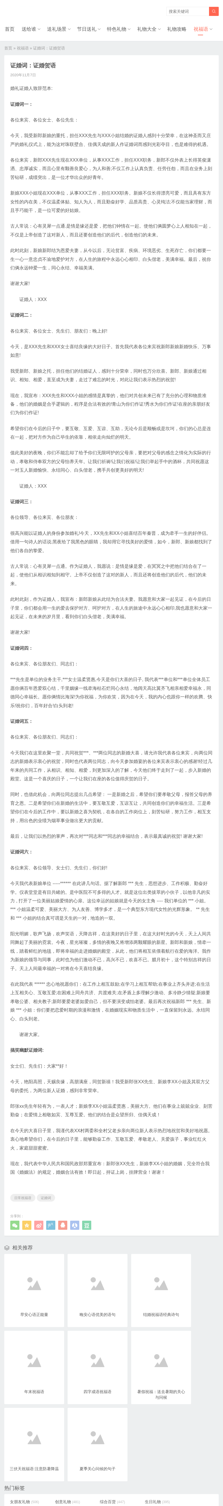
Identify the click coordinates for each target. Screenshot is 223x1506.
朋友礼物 (103, 1456)
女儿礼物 (22, 1448)
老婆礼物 (144, 1423)
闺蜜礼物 (22, 1415)
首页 (9, 28)
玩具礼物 (22, 1423)
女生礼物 (103, 1440)
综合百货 (103, 1407)
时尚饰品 (103, 1415)
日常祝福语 (22, 1197)
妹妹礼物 (63, 1448)
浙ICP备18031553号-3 (130, 1482)
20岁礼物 (185, 1432)
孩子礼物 (63, 1440)
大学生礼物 (187, 1407)
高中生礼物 (65, 1415)
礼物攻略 (178, 28)
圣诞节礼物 (146, 1448)
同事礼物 (144, 1432)
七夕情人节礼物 (150, 1415)
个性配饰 (185, 1415)
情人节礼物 (65, 1423)
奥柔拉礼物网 (98, 1482)
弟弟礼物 (22, 1456)
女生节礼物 (187, 1448)
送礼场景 (56, 28)
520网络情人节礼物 (108, 1425)
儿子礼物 (185, 1440)
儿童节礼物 (65, 1456)
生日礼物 (144, 1407)
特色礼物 (117, 28)
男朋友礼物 (187, 1423)
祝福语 (201, 28)
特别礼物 (144, 1440)
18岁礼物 (23, 1440)
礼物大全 (147, 28)
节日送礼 (86, 28)
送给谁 (28, 28)
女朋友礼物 (24, 1407)
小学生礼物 (105, 1448)
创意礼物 (63, 1407)
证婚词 (46, 1197)
